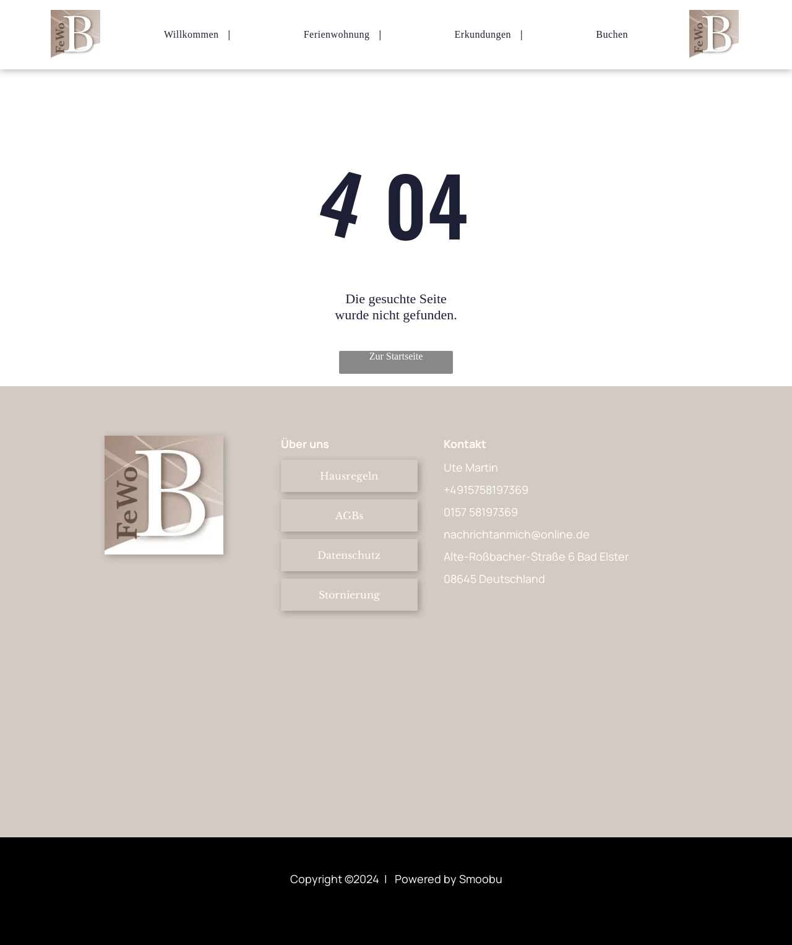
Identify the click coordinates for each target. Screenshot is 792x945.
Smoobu (480, 878)
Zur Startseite (396, 356)
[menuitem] (192, 34)
